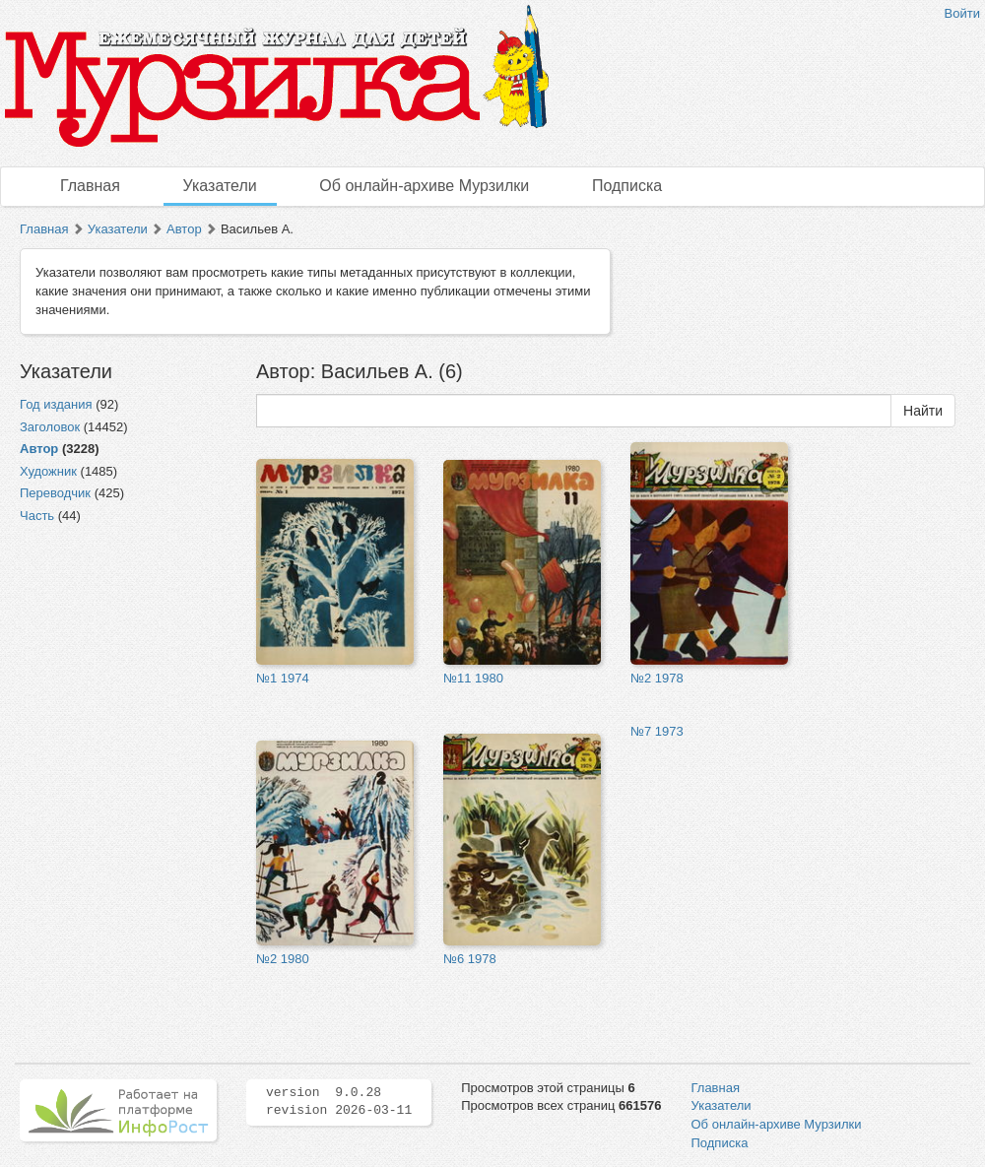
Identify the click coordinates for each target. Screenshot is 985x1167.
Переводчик (55, 493)
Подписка (627, 185)
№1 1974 (282, 678)
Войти (962, 13)
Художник (48, 471)
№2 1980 (282, 958)
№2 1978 (657, 678)
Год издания (56, 404)
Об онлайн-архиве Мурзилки (424, 185)
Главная (90, 185)
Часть (37, 515)
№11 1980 (473, 678)
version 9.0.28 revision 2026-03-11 (339, 1102)
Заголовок (50, 427)
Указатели (220, 185)
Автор (184, 229)
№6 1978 (469, 958)
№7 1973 (657, 731)
